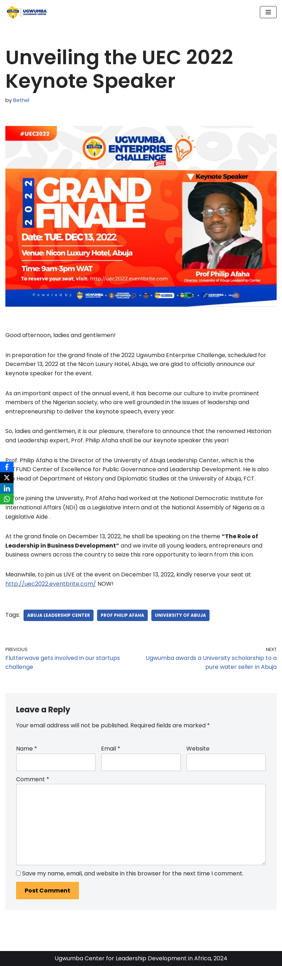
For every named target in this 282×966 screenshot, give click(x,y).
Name (26, 748)
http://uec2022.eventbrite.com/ (50, 584)
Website (198, 748)
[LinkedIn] (7, 488)
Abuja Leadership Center (58, 615)
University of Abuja (180, 615)
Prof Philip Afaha (122, 615)
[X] (7, 477)
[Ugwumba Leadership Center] (26, 12)
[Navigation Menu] (268, 12)
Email (110, 748)
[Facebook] (7, 467)
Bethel (21, 100)
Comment (32, 779)
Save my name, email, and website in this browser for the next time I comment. (132, 873)
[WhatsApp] (7, 499)
